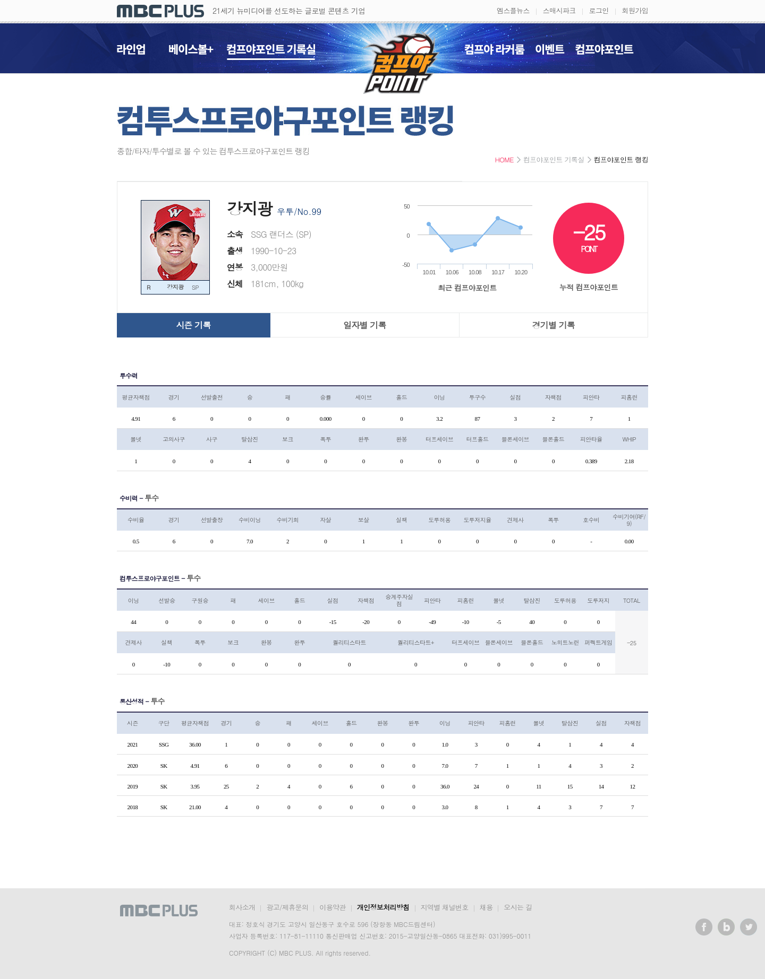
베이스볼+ (191, 52)
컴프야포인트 (604, 52)
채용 (486, 907)
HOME (504, 159)
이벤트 (550, 52)
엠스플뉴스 (513, 10)
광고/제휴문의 (287, 907)
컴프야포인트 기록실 (271, 52)
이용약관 (332, 907)
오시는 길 (518, 907)
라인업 (131, 52)
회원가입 (635, 10)
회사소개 (242, 907)
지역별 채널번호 (445, 907)
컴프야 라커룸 (494, 52)
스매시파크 (559, 10)
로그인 (599, 10)
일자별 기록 (364, 325)
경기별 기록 (553, 325)
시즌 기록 (193, 325)
